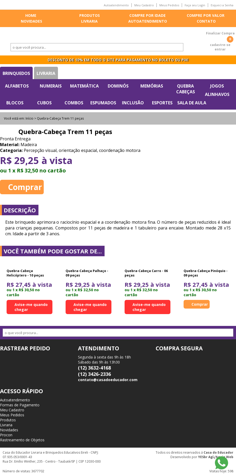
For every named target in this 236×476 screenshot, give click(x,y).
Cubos (44, 103)
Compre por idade (147, 15)
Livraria (89, 21)
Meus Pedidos (169, 5)
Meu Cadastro (144, 5)
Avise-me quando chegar (31, 307)
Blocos (14, 103)
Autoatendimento (116, 5)
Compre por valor (205, 15)
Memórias (151, 86)
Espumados (103, 103)
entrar (220, 49)
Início (29, 118)
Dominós (118, 86)
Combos (74, 103)
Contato (206, 21)
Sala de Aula (191, 103)
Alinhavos (217, 94)
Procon (6, 434)
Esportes (162, 103)
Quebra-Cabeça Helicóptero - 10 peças (25, 273)
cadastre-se (220, 45)
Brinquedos (16, 73)
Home (30, 15)
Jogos (217, 86)
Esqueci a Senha (222, 5)
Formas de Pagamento (20, 404)
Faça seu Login (195, 5)
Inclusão (133, 103)
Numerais (51, 86)
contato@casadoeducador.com (107, 379)
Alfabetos (17, 86)
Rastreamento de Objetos (22, 439)
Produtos (89, 15)
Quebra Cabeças (185, 89)
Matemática (84, 86)
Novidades (31, 21)
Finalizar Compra (220, 33)
